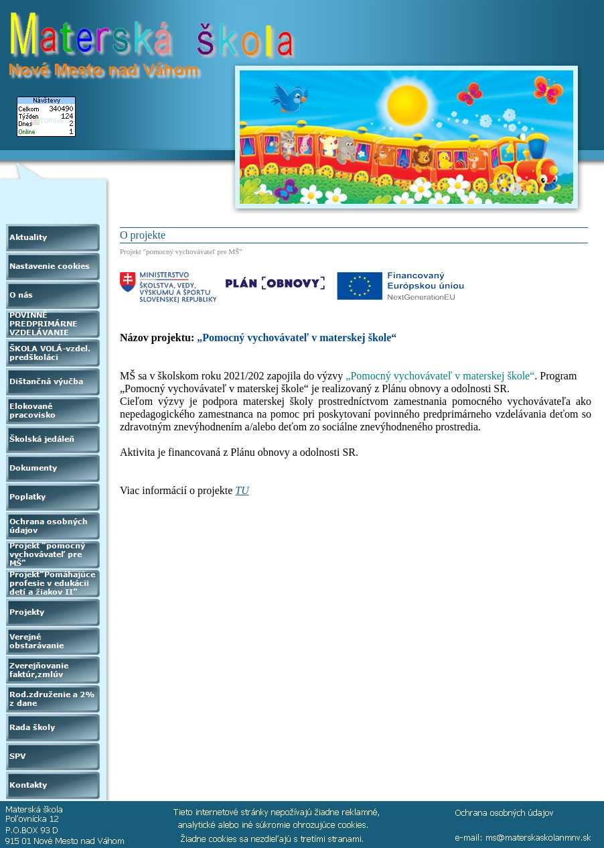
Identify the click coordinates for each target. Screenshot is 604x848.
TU (241, 490)
